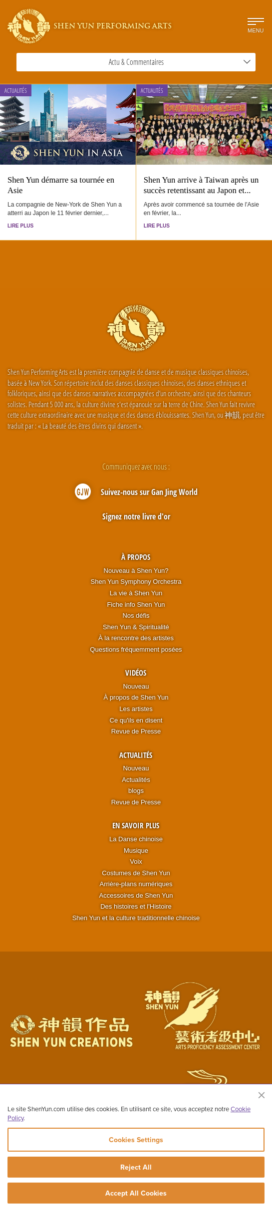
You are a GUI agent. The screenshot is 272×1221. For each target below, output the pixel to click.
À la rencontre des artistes (136, 638)
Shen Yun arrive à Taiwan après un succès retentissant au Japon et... (201, 185)
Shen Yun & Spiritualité (136, 627)
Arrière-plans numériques (136, 884)
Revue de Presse (136, 731)
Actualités (15, 90)
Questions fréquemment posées (136, 649)
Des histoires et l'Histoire (136, 906)
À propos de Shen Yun (136, 697)
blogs (136, 790)
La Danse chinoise (136, 839)
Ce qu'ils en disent (136, 720)
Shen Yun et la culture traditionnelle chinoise (136, 918)
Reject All (136, 1167)
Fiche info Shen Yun (136, 604)
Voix (136, 861)
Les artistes (135, 709)
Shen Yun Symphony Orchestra (136, 581)
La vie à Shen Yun (136, 593)
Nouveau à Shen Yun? (136, 570)
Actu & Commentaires (180, 61)
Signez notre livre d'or (136, 516)
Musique (136, 850)
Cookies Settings (136, 1140)
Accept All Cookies (136, 1193)
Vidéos (135, 673)
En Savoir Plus (135, 825)
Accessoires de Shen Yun (136, 895)
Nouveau (136, 686)
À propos (135, 557)
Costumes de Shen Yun (136, 873)
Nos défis (135, 615)
